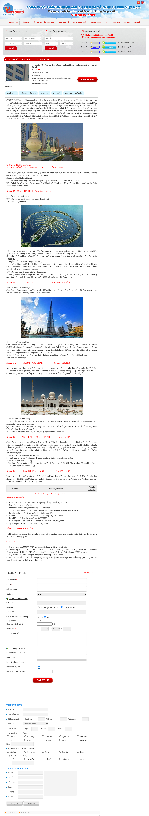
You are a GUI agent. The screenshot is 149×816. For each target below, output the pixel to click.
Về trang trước (12, 812)
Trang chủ (12, 59)
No (48, 617)
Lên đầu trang (25, 812)
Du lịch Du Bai (42, 59)
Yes (41, 617)
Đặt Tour (87, 79)
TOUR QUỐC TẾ (26, 59)
